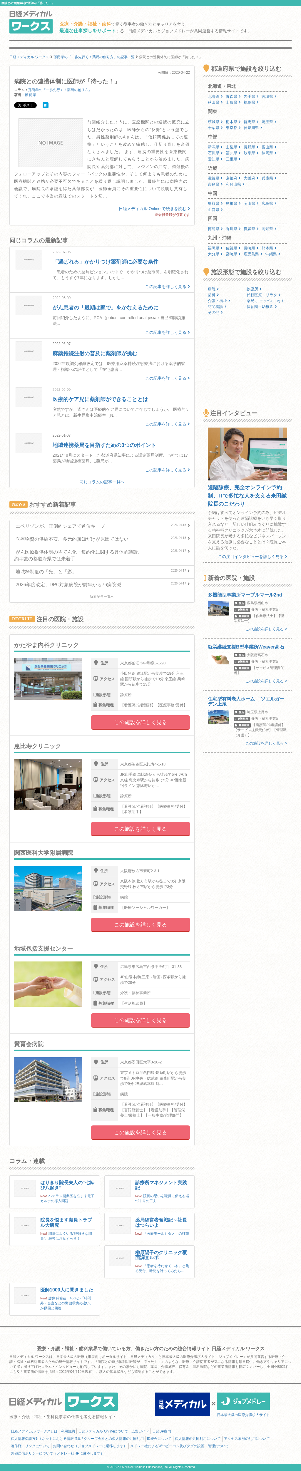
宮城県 (269, 96)
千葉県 (215, 127)
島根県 (233, 203)
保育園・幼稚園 (262, 306)
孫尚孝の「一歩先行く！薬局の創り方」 (60, 90)
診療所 (254, 289)
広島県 (269, 203)
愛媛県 (251, 229)
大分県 (215, 254)
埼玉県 (269, 122)
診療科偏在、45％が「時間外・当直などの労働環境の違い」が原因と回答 (66, 1303)
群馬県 (251, 122)
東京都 (233, 127)
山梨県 (233, 147)
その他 (215, 312)
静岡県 (269, 153)
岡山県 (251, 203)
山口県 (215, 209)
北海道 (215, 96)
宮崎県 (233, 254)
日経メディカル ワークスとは (34, 1431)
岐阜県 (251, 153)
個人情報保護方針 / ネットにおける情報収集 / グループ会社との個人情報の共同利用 (77, 1439)
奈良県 (215, 184)
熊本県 (269, 248)
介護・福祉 (219, 301)
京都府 (233, 178)
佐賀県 (233, 248)
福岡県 (215, 248)
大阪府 (251, 178)
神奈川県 (253, 127)
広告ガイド (140, 1431)
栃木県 (233, 122)
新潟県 (215, 147)
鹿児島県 (253, 254)
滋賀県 (215, 178)
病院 (213, 289)
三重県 (233, 159)
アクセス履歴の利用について (247, 1439)
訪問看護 (217, 306)
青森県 (233, 96)
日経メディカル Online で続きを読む (154, 208)
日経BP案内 (161, 1431)
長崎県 (251, 248)
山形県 (233, 102)
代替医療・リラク (264, 295)
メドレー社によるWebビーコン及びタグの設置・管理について (179, 1446)
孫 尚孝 (30, 95)
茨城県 (215, 122)
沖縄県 (272, 254)
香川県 (233, 229)
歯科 (213, 295)
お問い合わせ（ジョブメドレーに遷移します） (90, 1446)
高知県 (269, 229)
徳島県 (215, 229)
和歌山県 (235, 184)
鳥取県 (215, 203)
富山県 (269, 147)
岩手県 (251, 96)
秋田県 (215, 102)
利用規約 (68, 1431)
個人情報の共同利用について (198, 1439)
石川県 (215, 153)
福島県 (251, 102)
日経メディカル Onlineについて (103, 1431)
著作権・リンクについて (30, 1446)
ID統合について (159, 1439)
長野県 (251, 147)
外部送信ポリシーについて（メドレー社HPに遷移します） (57, 1453)
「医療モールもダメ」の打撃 (166, 1234)
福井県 (233, 153)
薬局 (265, 301)
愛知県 (215, 159)
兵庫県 (269, 178)
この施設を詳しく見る (140, 722)
